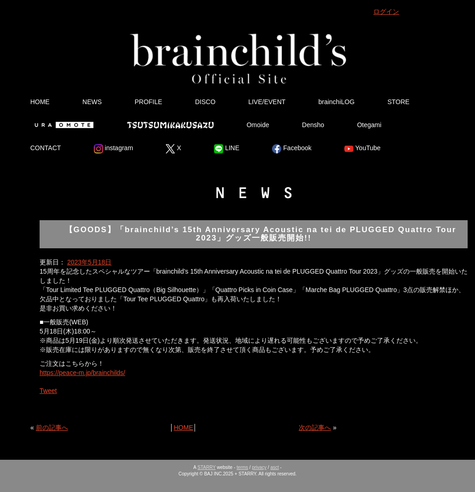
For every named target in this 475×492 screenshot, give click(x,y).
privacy (259, 467)
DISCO (205, 101)
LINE (226, 148)
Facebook (291, 148)
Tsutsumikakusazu (170, 124)
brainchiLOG (337, 101)
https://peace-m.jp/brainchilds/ (82, 372)
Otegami (369, 125)
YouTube (362, 148)
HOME (40, 101)
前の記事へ (52, 427)
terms (242, 467)
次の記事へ (315, 427)
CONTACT (45, 148)
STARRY (206, 467)
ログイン (386, 11)
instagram (113, 148)
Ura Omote (62, 124)
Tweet (48, 390)
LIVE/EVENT (266, 101)
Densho (313, 125)
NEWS (92, 101)
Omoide (258, 125)
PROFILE (148, 101)
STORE (399, 101)
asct (274, 467)
